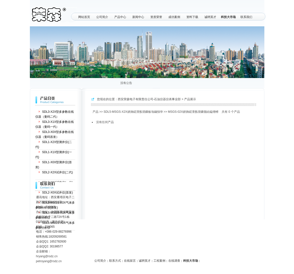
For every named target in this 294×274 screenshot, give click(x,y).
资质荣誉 (156, 17)
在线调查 (174, 260)
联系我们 (246, 17)
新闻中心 (138, 17)
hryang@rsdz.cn (47, 256)
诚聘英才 (210, 17)
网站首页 (84, 17)
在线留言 (130, 260)
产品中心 (120, 17)
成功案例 (174, 17)
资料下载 (192, 17)
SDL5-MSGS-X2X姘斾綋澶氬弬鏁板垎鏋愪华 (133, 111)
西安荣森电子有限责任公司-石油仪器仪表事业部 (149, 99)
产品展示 (190, 99)
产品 (95, 111)
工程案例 (159, 260)
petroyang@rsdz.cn (49, 261)
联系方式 (115, 260)
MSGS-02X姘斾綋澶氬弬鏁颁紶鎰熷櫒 (193, 111)
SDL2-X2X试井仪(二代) (57, 172)
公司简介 (102, 17)
